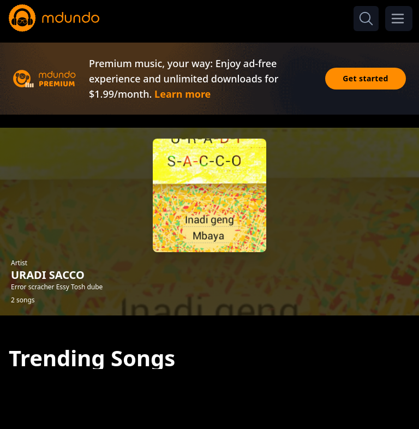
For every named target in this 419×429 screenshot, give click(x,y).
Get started (365, 78)
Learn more (182, 93)
